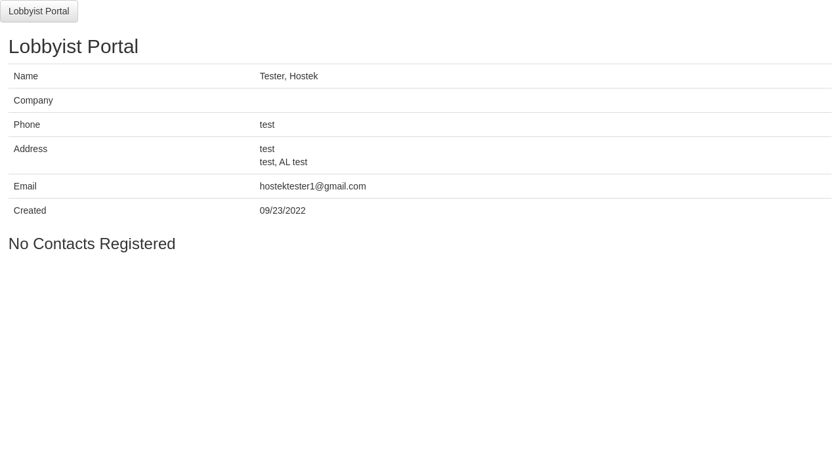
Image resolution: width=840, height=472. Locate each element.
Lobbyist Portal (39, 11)
